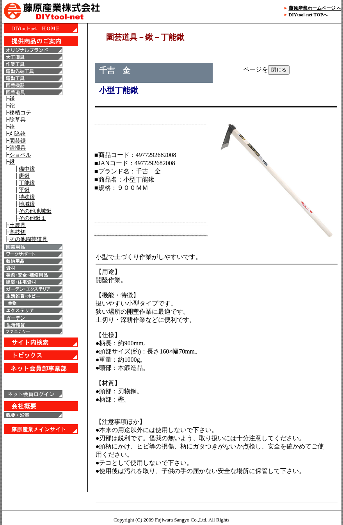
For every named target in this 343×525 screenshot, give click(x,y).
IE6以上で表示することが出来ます (44, 257)
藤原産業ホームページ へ (315, 8)
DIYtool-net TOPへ (308, 15)
